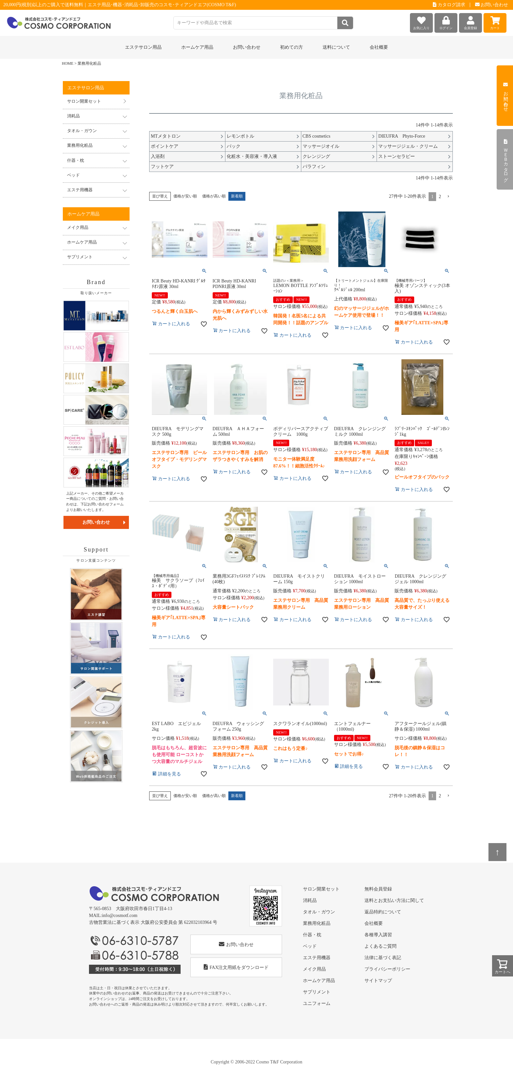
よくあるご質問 (380, 946)
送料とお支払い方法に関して (394, 900)
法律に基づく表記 (382, 957)
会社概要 (379, 47)
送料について (336, 47)
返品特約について (382, 911)
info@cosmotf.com (119, 915)
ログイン (445, 21)
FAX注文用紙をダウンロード (236, 967)
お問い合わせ (491, 4)
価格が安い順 (185, 196)
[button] (448, 196)
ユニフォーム (316, 1003)
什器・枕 (312, 934)
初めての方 (291, 47)
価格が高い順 (214, 196)
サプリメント (316, 992)
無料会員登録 (378, 889)
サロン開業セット (84, 101)
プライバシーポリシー (387, 969)
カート (495, 21)
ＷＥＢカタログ (505, 159)
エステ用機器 (316, 957)
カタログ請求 (449, 4)
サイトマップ (378, 980)
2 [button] (440, 196)
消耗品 (310, 900)
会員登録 (470, 21)
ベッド (310, 946)
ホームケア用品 (319, 980)
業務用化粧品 (316, 923)
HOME (67, 63)
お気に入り (421, 21)
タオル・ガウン (319, 911)
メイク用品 (314, 969)
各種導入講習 (378, 934)
